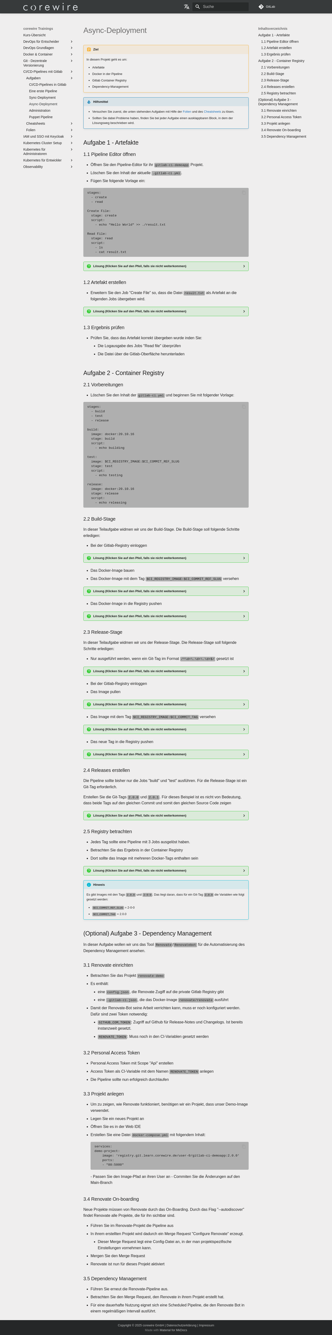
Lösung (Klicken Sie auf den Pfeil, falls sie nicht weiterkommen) (139, 266)
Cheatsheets (212, 111)
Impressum (206, 1324)
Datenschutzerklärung (181, 1324)
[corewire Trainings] (50, 6)
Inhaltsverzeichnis (272, 29)
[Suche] (220, 6)
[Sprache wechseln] (186, 7)
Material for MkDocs (173, 1329)
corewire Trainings (38, 29)
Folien (187, 111)
